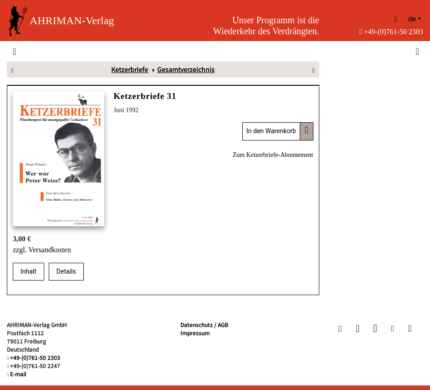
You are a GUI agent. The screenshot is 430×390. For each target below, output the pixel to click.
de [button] (412, 19)
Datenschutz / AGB (204, 324)
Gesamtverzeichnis (186, 69)
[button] (340, 329)
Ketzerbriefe (129, 69)
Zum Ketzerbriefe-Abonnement (273, 154)
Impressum (195, 333)
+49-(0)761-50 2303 (391, 32)
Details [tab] (66, 271)
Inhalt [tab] (28, 271)
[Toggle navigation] (14, 51)
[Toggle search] (416, 51)
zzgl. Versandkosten (42, 250)
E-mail (18, 374)
